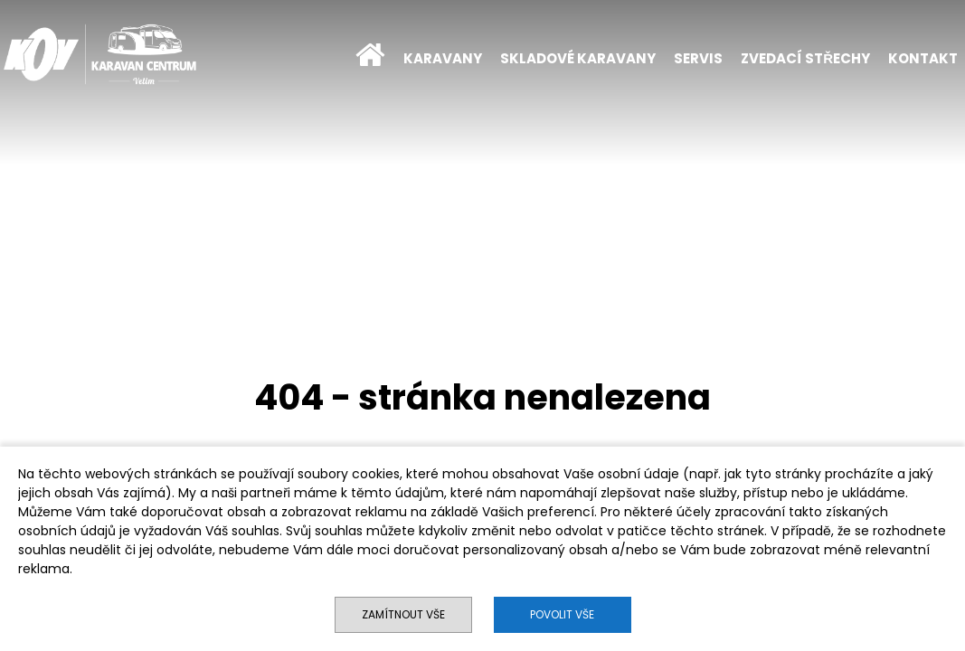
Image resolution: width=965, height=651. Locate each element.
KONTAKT (923, 58)
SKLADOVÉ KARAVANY (578, 58)
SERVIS (698, 58)
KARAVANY (442, 58)
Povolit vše (562, 614)
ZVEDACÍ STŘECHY (805, 58)
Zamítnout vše (403, 614)
